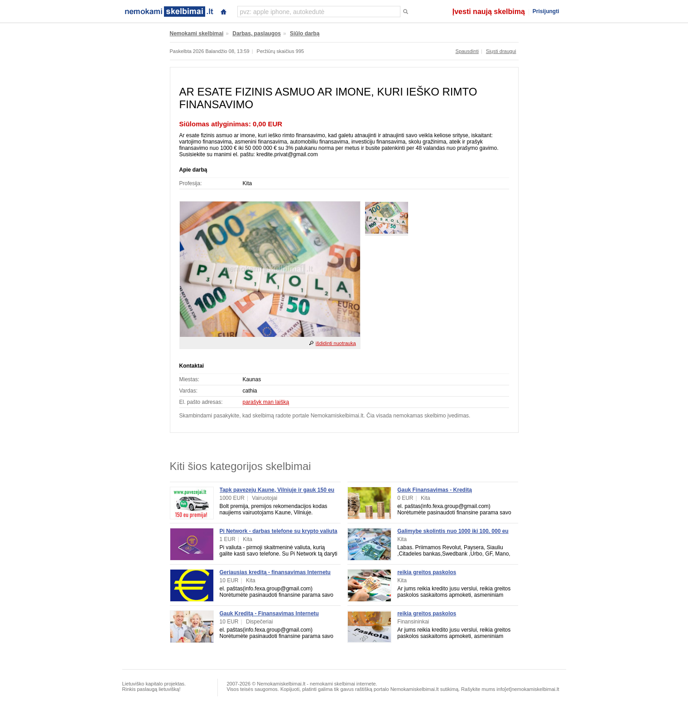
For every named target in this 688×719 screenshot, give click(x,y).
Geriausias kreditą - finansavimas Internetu (275, 572)
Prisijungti (546, 11)
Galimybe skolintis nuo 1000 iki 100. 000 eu (452, 531)
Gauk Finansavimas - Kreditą (434, 490)
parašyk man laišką (266, 402)
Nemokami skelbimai (197, 33)
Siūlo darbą (304, 33)
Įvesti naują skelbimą (488, 11)
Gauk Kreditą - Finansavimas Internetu (269, 613)
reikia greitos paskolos (426, 572)
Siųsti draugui (501, 51)
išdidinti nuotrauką (336, 343)
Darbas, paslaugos (256, 33)
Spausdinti (467, 51)
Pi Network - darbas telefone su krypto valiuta (278, 531)
